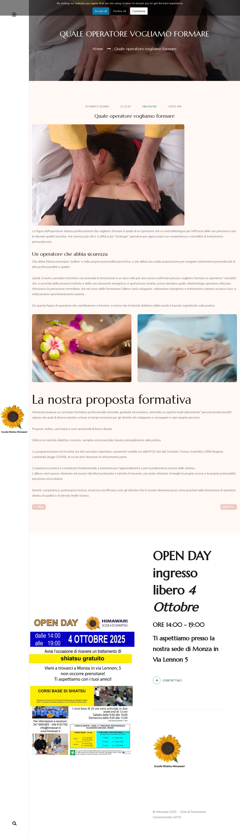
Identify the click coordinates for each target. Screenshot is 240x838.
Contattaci (167, 680)
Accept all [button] (101, 11)
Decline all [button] (119, 11)
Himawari (149, 106)
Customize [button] (138, 11)
